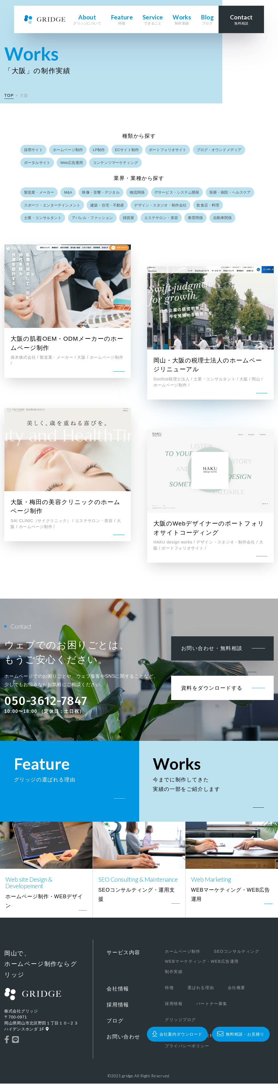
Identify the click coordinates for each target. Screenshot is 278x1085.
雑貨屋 (128, 219)
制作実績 (166, 974)
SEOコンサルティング (228, 954)
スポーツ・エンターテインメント (52, 206)
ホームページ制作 (68, 150)
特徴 (161, 989)
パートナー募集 (203, 1005)
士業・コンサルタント (42, 219)
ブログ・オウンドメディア (220, 150)
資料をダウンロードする (209, 704)
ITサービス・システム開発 (177, 193)
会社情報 (118, 991)
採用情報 (118, 1007)
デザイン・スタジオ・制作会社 (161, 206)
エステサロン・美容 (161, 219)
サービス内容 (123, 955)
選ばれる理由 (192, 989)
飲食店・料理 (208, 206)
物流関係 (137, 193)
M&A (68, 193)
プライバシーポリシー (179, 1047)
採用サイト (33, 150)
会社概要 (228, 989)
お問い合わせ (123, 1038)
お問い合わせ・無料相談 (209, 654)
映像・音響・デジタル (101, 193)
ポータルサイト (37, 163)
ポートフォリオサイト (168, 150)
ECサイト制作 (127, 150)
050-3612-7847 (45, 702)
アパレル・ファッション (92, 219)
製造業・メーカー (39, 193)
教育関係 (196, 219)
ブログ (115, 1022)
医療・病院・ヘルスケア (230, 193)
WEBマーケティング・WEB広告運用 (194, 964)
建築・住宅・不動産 (107, 206)
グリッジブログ (172, 1021)
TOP (9, 95)
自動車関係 (223, 219)
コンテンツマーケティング (116, 163)
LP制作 (99, 150)
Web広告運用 (72, 163)
